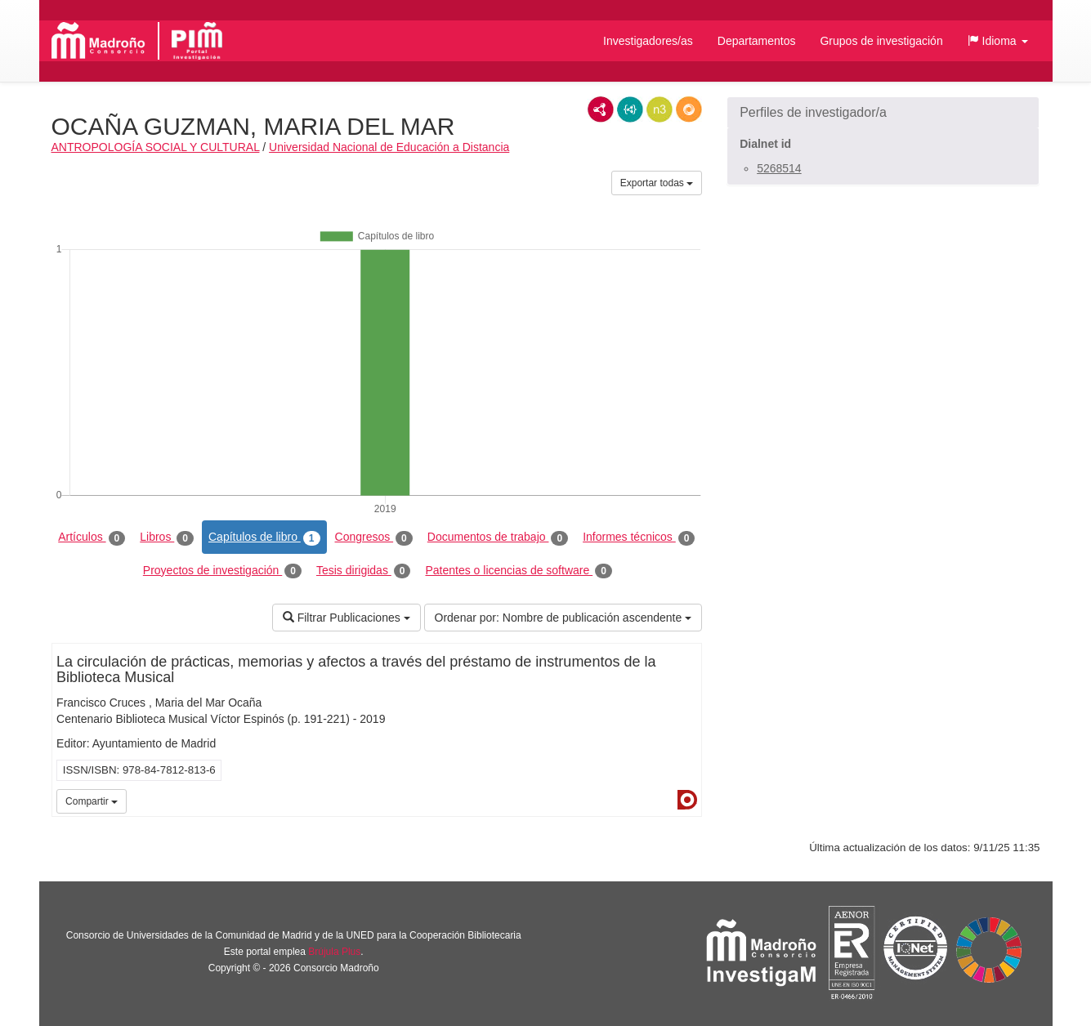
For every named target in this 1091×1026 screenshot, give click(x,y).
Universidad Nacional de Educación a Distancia (389, 147)
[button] (997, 40)
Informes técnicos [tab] (639, 537)
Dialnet (687, 800)
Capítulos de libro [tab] (264, 537)
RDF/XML (601, 109)
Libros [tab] (167, 537)
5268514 (779, 168)
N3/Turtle (659, 109)
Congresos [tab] (374, 537)
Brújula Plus (334, 951)
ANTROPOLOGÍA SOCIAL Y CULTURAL (155, 147)
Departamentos (757, 40)
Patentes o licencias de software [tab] (518, 571)
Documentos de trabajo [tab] (497, 537)
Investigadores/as (648, 40)
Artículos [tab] (91, 537)
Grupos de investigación (881, 40)
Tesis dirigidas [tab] (363, 571)
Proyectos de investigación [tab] (222, 571)
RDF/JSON (689, 109)
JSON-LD (630, 109)
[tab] (883, 112)
